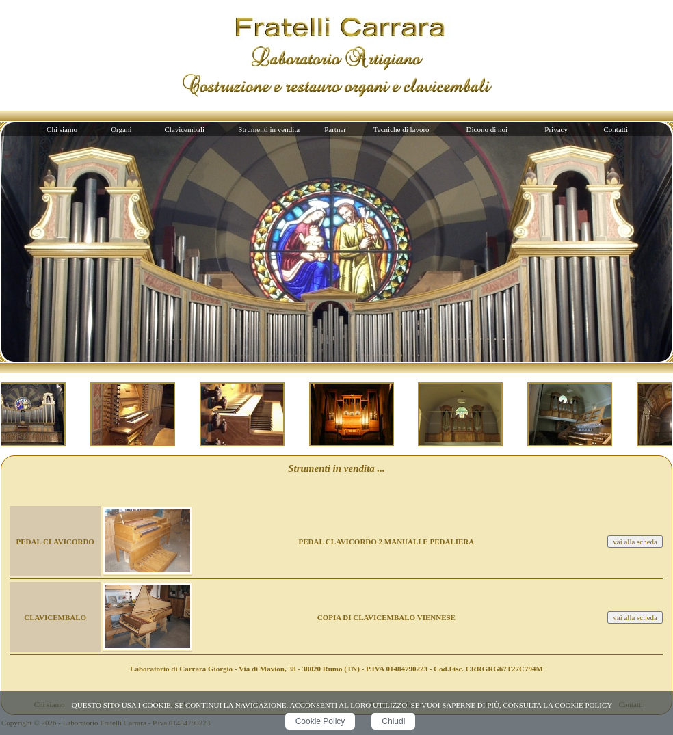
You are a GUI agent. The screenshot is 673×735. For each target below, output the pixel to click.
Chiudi (393, 721)
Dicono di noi (487, 129)
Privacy (556, 129)
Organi (121, 129)
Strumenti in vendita (269, 129)
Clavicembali (184, 129)
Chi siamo (62, 129)
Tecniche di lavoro (401, 129)
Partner (335, 129)
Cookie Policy (320, 721)
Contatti (616, 129)
